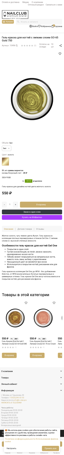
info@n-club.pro (20, 400)
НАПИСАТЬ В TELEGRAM (11, 403)
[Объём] (6, 148)
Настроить (11, 448)
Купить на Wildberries (32, 217)
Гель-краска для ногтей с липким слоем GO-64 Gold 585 (14, 342)
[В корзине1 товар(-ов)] (56, 26)
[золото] (5, 161)
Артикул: (5, 46)
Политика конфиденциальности (20, 439)
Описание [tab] (8, 229)
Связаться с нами (54, 5)
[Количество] (10, 204)
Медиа (25, 2)
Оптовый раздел (36, 5)
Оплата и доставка (10, 2)
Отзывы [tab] (40, 229)
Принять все (50, 448)
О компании (37, 2)
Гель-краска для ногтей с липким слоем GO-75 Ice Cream (43, 342)
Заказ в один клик (32, 212)
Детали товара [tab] (24, 229)
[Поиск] (39, 22)
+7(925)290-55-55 (16, 398)
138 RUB (28, 181)
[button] (32, 371)
